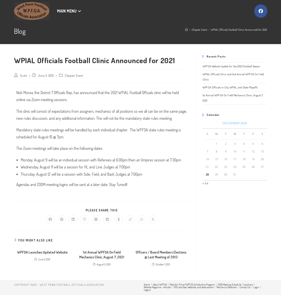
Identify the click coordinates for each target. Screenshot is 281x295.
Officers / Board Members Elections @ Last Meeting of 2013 (161, 254)
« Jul (205, 183)
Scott (23, 75)
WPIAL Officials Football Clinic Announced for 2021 (239, 29)
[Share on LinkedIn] (73, 219)
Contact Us (245, 287)
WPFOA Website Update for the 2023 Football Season (231, 66)
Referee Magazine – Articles (157, 287)
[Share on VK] (96, 219)
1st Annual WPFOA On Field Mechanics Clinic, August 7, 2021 (101, 254)
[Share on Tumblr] (118, 219)
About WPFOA (160, 284)
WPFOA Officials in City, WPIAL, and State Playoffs (230, 87)
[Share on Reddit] (107, 219)
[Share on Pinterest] (61, 219)
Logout (147, 289)
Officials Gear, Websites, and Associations (194, 287)
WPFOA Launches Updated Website (42, 252)
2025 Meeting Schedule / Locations (235, 284)
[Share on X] (153, 219)
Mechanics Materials (226, 287)
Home (147, 284)
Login (256, 287)
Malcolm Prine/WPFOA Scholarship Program (192, 284)
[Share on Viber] (84, 219)
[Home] (186, 29)
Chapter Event (74, 75)
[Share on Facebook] (50, 219)
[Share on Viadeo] (130, 219)
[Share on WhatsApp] (141, 219)
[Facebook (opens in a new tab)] (260, 11)
